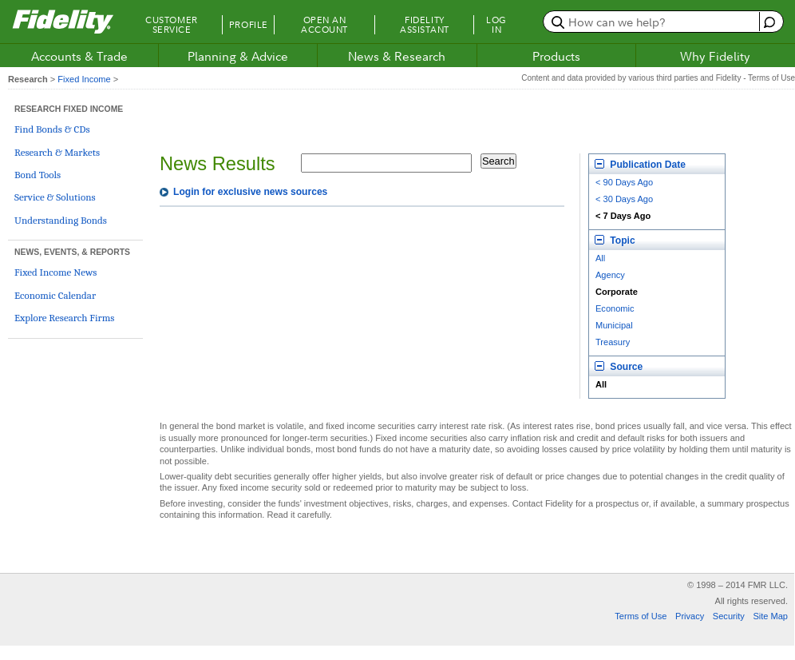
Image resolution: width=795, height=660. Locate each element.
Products (556, 56)
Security (729, 616)
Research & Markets (57, 152)
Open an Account (324, 25)
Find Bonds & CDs (52, 129)
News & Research (396, 56)
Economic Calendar (55, 295)
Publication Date (640, 164)
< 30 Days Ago (624, 199)
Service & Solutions (55, 197)
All (600, 258)
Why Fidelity (715, 56)
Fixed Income (83, 79)
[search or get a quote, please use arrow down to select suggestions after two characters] (653, 22)
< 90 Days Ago (624, 182)
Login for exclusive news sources (250, 191)
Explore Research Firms (64, 318)
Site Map (770, 616)
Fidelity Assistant (424, 25)
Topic (615, 240)
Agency (610, 275)
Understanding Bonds (60, 220)
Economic (615, 308)
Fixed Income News (55, 272)
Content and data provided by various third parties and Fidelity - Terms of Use (658, 78)
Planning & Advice (238, 56)
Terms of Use (640, 616)
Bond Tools (37, 175)
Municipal (614, 325)
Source (619, 366)
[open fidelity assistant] (767, 21)
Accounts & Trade (79, 56)
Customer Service (171, 25)
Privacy (689, 616)
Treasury (612, 342)
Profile (248, 24)
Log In (496, 25)
